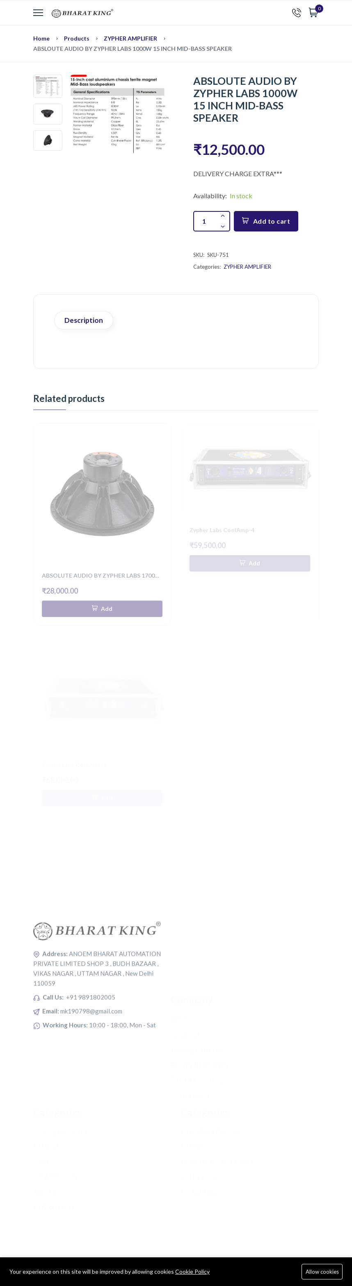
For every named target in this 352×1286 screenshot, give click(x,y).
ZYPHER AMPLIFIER (130, 38)
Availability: (210, 196)
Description (83, 320)
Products (76, 38)
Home (41, 38)
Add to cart (266, 221)
